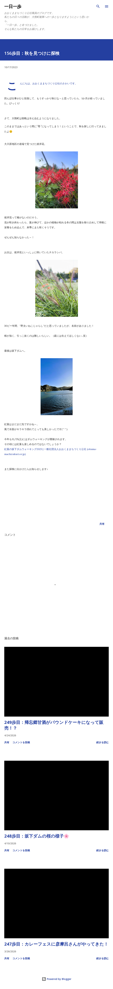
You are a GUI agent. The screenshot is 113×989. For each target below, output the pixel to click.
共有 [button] (101, 523)
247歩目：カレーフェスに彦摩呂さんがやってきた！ (56, 944)
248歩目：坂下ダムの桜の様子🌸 (36, 836)
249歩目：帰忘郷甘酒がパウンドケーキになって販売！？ (53, 725)
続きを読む (102, 742)
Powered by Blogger (56, 979)
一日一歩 (12, 6)
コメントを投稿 (21, 742)
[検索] (98, 6)
